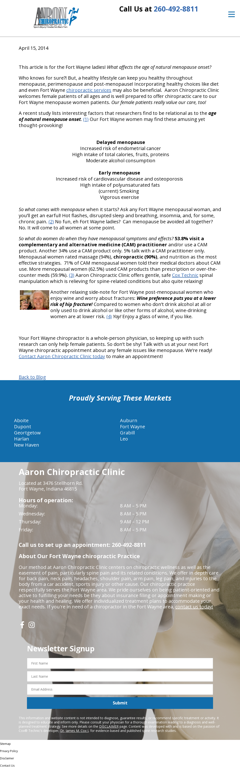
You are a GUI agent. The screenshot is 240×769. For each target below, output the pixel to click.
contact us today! (194, 606)
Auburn (128, 420)
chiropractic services (88, 90)
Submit (120, 703)
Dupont (22, 426)
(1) (86, 119)
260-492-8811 (176, 9)
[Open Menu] (231, 14)
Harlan (21, 439)
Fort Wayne (132, 426)
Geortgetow (27, 432)
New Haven (26, 445)
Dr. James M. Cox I (74, 730)
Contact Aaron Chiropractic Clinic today (62, 356)
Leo (124, 439)
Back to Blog (32, 377)
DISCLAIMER (109, 726)
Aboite (21, 420)
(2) (51, 221)
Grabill (127, 432)
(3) (71, 275)
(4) (109, 316)
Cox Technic (185, 275)
